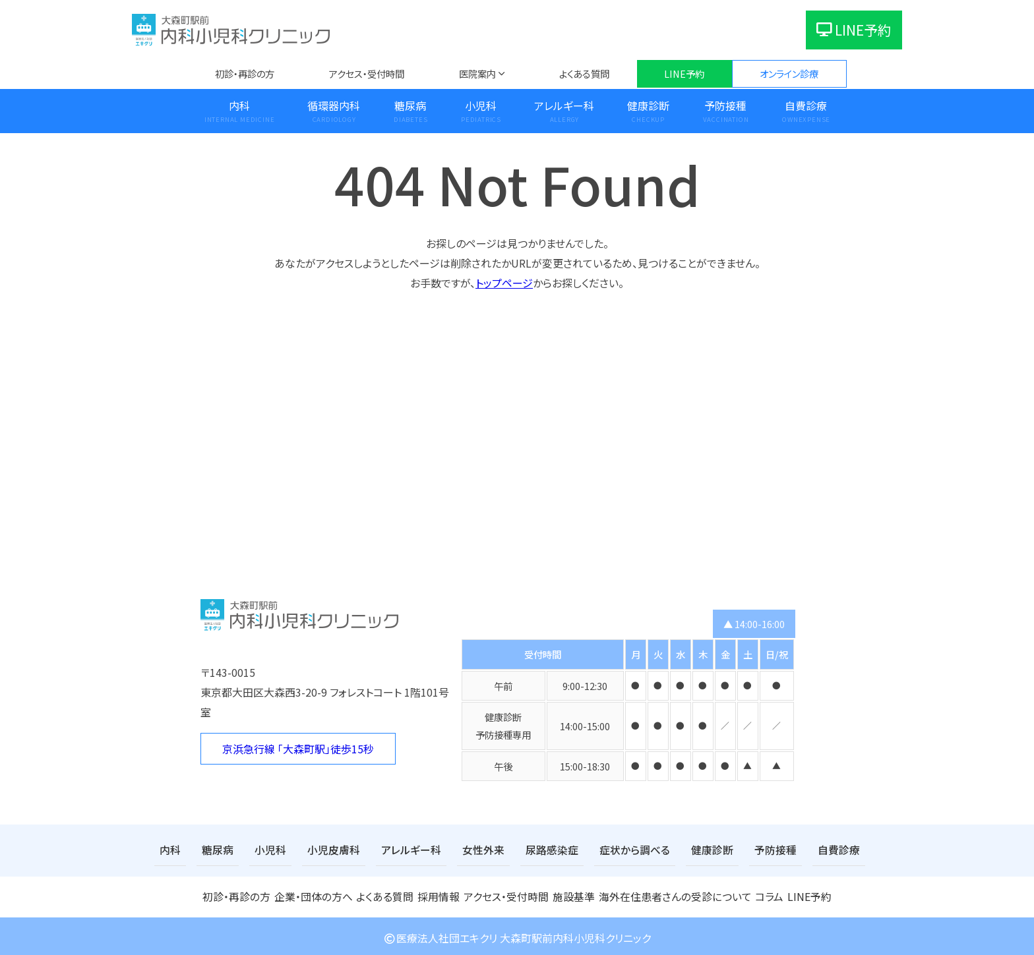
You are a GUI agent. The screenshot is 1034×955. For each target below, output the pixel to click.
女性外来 (455, 849)
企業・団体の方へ (312, 894)
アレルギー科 (564, 105)
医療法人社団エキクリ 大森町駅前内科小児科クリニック (517, 934)
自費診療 (806, 105)
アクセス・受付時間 (366, 73)
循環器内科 (333, 105)
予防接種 (725, 105)
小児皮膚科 (320, 849)
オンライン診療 (789, 73)
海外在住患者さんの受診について (672, 894)
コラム (763, 894)
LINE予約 (854, 30)
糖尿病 (410, 105)
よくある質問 (584, 73)
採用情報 (438, 894)
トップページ (504, 283)
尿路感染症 (518, 849)
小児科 (481, 105)
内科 (239, 105)
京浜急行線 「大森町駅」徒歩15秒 (298, 749)
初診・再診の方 (244, 73)
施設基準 (575, 894)
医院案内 (477, 73)
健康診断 (648, 105)
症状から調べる (594, 849)
